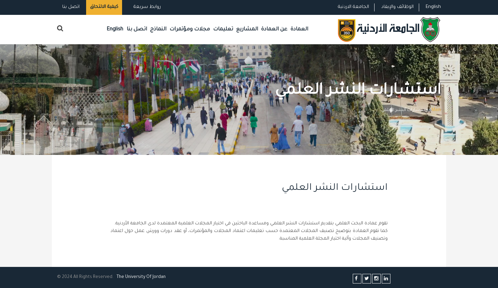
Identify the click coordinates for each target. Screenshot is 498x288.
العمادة (299, 29)
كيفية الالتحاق (104, 7)
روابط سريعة (146, 7)
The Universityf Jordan (141, 277)
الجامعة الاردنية (353, 7)
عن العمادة (274, 29)
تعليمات (223, 29)
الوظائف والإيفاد (397, 7)
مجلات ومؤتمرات (189, 29)
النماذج (158, 29)
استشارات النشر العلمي (335, 188)
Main (436, 110)
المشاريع (247, 29)
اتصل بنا (71, 7)
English (433, 7)
